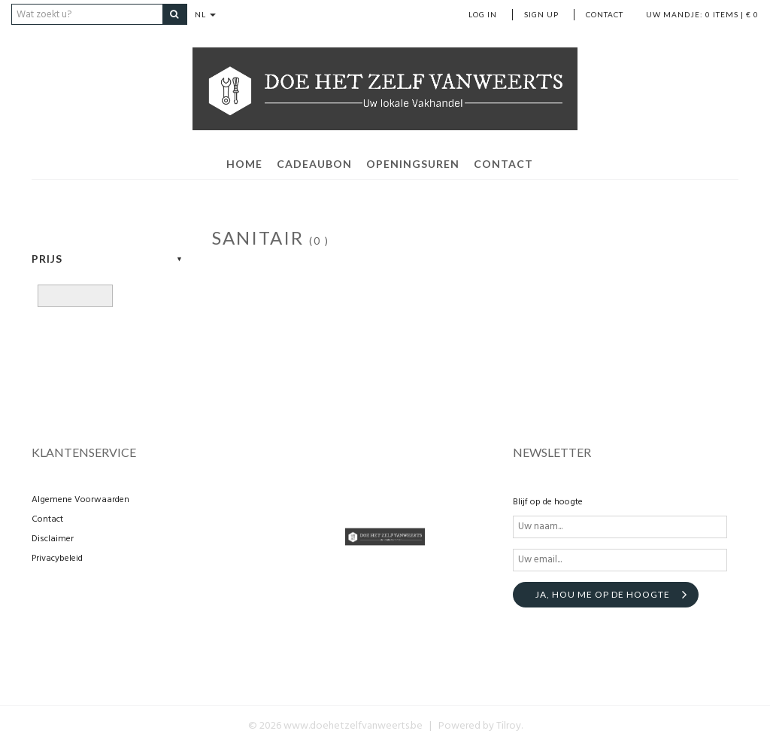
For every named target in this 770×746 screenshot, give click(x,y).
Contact (604, 14)
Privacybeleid (57, 558)
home (244, 163)
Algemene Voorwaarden (80, 499)
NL (205, 14)
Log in (482, 14)
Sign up (541, 14)
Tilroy (508, 726)
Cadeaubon (314, 163)
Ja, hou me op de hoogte (602, 594)
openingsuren (412, 163)
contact (503, 163)
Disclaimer (53, 539)
